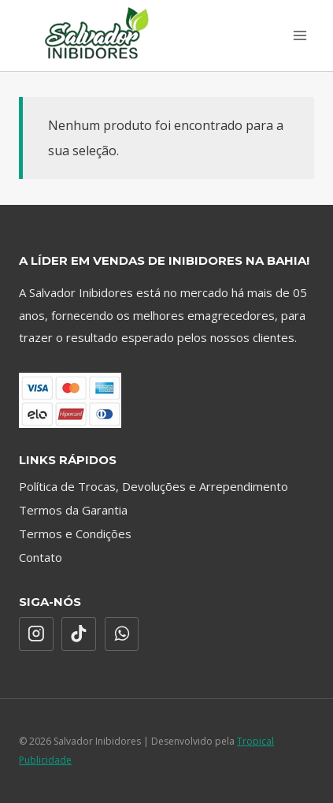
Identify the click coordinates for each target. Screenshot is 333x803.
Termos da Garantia (73, 510)
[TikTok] (78, 634)
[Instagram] (36, 634)
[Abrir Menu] (299, 35)
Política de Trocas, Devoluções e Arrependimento (153, 486)
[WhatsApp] (122, 634)
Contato (40, 557)
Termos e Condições (75, 533)
